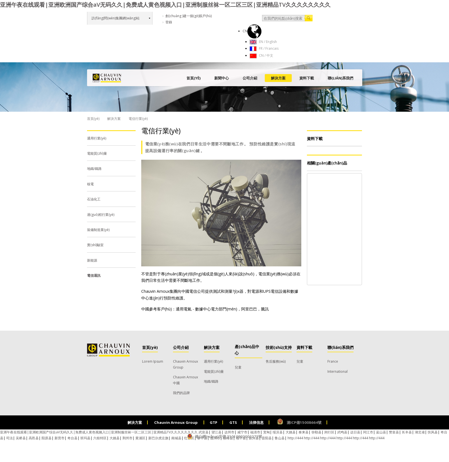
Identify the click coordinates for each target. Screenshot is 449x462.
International (337, 371)
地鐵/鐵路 (94, 168)
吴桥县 (21, 438)
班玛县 (85, 438)
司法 (9, 438)
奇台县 (72, 438)
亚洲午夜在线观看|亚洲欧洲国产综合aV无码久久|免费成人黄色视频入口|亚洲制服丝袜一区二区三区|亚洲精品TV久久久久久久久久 (165, 4)
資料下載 (306, 78)
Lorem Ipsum (152, 361)
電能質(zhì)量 (97, 153)
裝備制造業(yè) (98, 229)
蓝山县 (381, 432)
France (332, 361)
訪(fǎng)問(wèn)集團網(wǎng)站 (116, 18)
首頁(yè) (193, 78)
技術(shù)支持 (279, 347)
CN (252, 31)
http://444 (376, 438)
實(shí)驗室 (95, 245)
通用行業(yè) (96, 138)
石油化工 (94, 199)
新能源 (92, 260)
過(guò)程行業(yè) (100, 214)
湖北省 (420, 432)
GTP (213, 422)
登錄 (168, 22)
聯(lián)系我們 (340, 78)
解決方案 (278, 78)
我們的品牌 (181, 392)
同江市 (368, 432)
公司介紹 (250, 78)
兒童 (238, 367)
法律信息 (256, 422)
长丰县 (407, 432)
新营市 (59, 438)
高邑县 (34, 438)
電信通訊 (94, 275)
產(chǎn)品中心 (247, 350)
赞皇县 (394, 432)
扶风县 (433, 432)
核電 (90, 184)
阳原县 (47, 438)
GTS (233, 422)
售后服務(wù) (276, 361)
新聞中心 (221, 78)
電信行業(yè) (161, 130)
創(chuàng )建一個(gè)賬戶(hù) (188, 15)
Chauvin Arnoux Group (176, 422)
